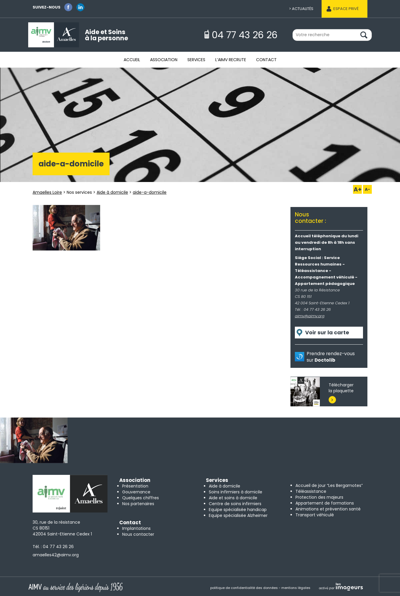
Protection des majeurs (319, 497)
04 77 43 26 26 (58, 547)
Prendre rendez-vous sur (331, 356)
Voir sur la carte (327, 332)
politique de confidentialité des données (244, 587)
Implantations (136, 528)
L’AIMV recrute (230, 60)
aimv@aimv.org (310, 316)
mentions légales (295, 587)
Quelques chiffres (140, 498)
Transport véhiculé (314, 515)
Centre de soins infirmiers (235, 504)
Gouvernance (136, 492)
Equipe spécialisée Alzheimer (238, 515)
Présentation (135, 486)
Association (163, 60)
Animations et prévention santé (328, 509)
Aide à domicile (224, 486)
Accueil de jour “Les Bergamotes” (329, 485)
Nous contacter (138, 534)
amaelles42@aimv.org (56, 555)
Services (196, 60)
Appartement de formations (324, 503)
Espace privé (346, 8)
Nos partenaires (138, 504)
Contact (266, 60)
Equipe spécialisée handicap (238, 509)
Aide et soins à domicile (233, 498)
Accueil (132, 60)
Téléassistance (310, 491)
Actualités (302, 8)
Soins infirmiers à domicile (235, 492)
